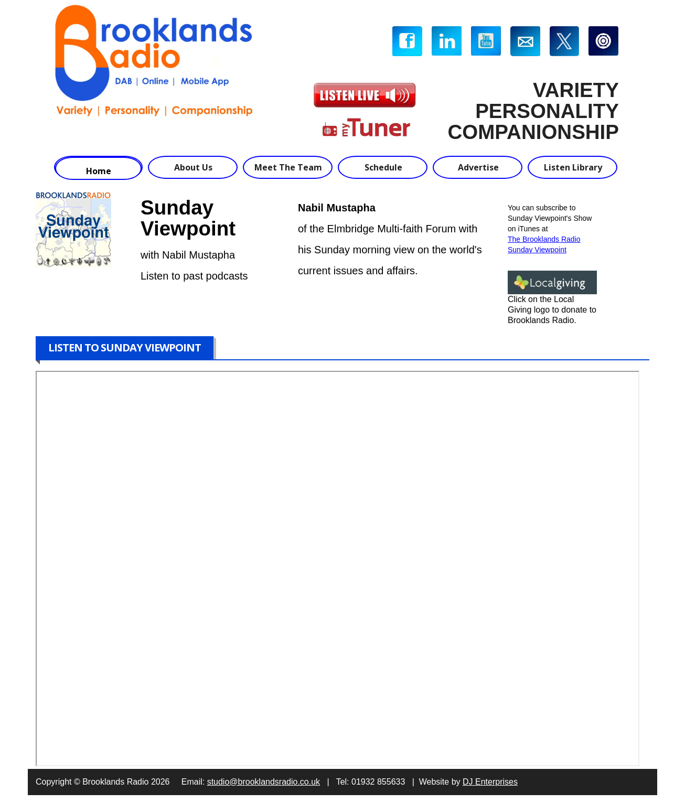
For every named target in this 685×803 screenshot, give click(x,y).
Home (98, 171)
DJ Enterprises (490, 781)
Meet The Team (288, 167)
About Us (193, 167)
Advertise (478, 167)
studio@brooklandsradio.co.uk (263, 781)
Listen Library (573, 167)
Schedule (383, 167)
